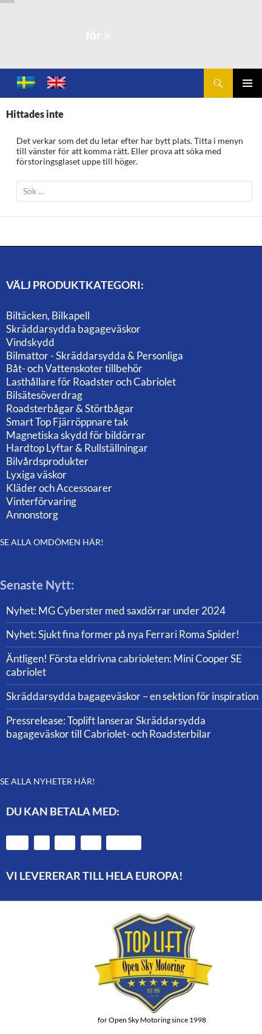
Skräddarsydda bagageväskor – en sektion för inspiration (132, 696)
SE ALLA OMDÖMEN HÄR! (52, 542)
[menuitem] (26, 82)
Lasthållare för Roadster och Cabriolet (91, 381)
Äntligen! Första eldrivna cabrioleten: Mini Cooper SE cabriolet (124, 665)
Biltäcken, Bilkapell (48, 315)
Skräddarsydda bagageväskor (73, 328)
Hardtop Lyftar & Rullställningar (77, 447)
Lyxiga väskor (36, 474)
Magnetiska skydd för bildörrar (76, 435)
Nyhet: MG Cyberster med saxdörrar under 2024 (116, 610)
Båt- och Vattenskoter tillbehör (74, 368)
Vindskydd (30, 342)
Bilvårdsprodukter (47, 461)
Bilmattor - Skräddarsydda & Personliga (94, 355)
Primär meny (247, 83)
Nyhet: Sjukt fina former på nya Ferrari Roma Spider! (123, 634)
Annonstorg (32, 514)
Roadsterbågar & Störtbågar (70, 408)
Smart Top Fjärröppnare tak (67, 421)
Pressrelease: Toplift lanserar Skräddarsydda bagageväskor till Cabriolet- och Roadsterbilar (108, 727)
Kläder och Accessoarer (59, 487)
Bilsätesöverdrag (44, 395)
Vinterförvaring (41, 501)
